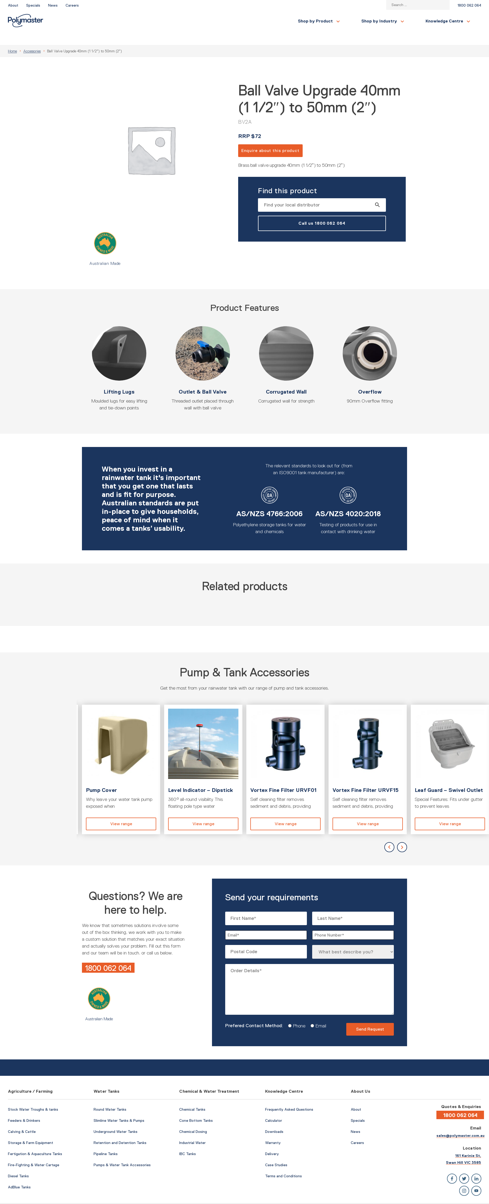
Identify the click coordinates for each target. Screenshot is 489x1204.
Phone (297, 1013)
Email (318, 1013)
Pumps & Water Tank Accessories (122, 1152)
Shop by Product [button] (84, 21)
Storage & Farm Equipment (30, 1130)
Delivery (272, 1141)
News (53, 5)
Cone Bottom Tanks (196, 1108)
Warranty (273, 1130)
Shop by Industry (148, 21)
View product (121, 757)
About (13, 5)
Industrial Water (192, 1130)
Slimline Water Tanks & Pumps (119, 1108)
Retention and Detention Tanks (120, 1130)
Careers (72, 5)
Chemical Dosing (193, 1119)
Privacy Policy (470, 1197)
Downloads (274, 1119)
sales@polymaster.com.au (460, 1123)
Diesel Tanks (18, 1163)
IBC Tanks (187, 1141)
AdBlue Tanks (19, 1174)
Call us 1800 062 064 (321, 210)
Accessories (32, 38)
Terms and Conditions (283, 1163)
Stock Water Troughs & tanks (33, 1097)
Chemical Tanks (192, 1097)
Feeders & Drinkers (24, 1108)
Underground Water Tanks (115, 1119)
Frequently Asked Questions (289, 1097)
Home (12, 38)
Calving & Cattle (22, 1119)
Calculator (273, 1108)
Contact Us (412, 21)
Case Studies (276, 1152)
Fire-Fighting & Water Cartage (33, 1152)
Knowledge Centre (213, 21)
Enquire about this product (270, 138)
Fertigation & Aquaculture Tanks (35, 1141)
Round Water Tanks (110, 1097)
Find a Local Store (457, 21)
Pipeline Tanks (106, 1141)
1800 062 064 (469, 5)
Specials (33, 5)
